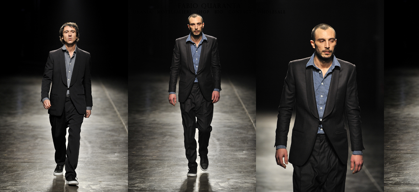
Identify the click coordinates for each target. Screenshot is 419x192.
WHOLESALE (271, 12)
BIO (219, 12)
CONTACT (240, 12)
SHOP (203, 12)
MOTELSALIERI (174, 12)
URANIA (142, 12)
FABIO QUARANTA (209, 6)
